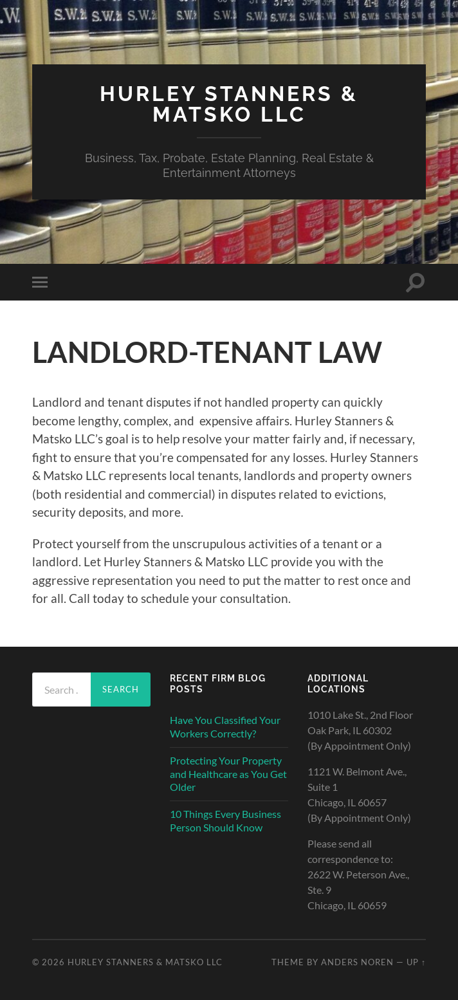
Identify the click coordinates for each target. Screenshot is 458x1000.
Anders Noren (357, 962)
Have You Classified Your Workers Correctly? (225, 726)
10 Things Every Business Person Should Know (225, 820)
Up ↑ (416, 962)
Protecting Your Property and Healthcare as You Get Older (228, 773)
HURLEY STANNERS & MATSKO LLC (229, 104)
